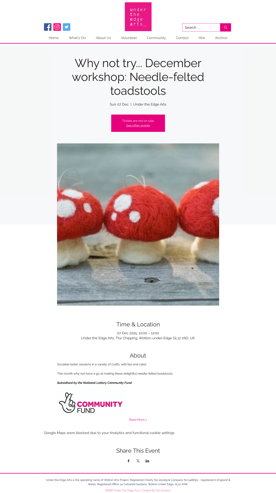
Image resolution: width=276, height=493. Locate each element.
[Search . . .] (198, 27)
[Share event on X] (138, 460)
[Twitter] (66, 27)
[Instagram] (57, 27)
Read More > (138, 420)
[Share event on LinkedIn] (147, 460)
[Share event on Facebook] (128, 460)
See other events (138, 125)
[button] (221, 38)
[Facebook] (47, 27)
